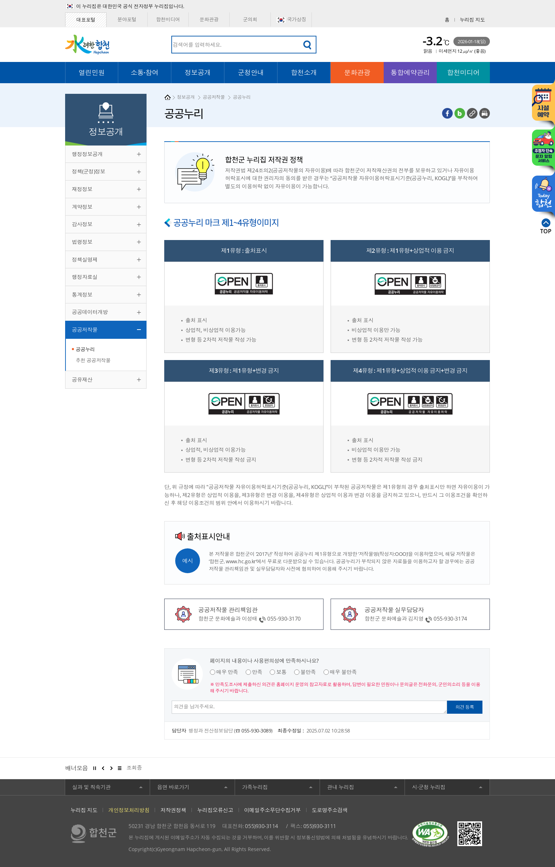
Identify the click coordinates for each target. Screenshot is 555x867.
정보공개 (186, 97)
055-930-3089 (256, 730)
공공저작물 (85, 329)
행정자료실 (85, 276)
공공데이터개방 (90, 311)
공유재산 (82, 379)
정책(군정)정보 (88, 171)
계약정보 (82, 206)
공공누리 (85, 349)
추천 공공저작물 (93, 360)
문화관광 (208, 19)
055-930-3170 (284, 618)
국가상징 (291, 19)
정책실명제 (85, 259)
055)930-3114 (261, 825)
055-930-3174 (450, 618)
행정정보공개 (87, 154)
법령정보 (82, 241)
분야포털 (126, 19)
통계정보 (82, 294)
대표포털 (85, 19)
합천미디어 (168, 19)
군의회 (250, 19)
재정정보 (82, 189)
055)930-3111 (319, 825)
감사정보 (82, 224)
